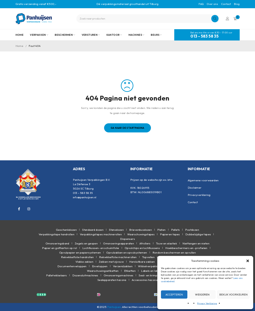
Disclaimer (195, 187)
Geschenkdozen (66, 229)
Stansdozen (116, 229)
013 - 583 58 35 (204, 36)
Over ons (212, 4)
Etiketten (130, 270)
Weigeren (202, 294)
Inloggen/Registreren (227, 19)
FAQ (201, 4)
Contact (226, 4)
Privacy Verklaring (207, 303)
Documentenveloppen (72, 266)
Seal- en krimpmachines (154, 275)
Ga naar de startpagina (127, 128)
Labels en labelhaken (154, 270)
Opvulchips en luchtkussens (142, 248)
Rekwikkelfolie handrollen (77, 257)
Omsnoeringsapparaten (118, 243)
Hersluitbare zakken (142, 261)
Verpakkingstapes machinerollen (101, 234)
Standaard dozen (93, 229)
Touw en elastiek (166, 243)
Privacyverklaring (199, 195)
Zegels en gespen (86, 243)
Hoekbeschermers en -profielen (186, 248)
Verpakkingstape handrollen (56, 234)
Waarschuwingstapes (141, 234)
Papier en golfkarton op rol (59, 248)
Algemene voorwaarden (203, 180)
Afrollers (145, 243)
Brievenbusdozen (140, 229)
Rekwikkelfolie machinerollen (118, 257)
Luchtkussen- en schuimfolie (100, 248)
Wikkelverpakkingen (151, 266)
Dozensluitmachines (85, 275)
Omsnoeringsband (57, 243)
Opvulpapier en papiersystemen (80, 252)
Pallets (175, 229)
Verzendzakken (123, 266)
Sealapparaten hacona (112, 280)
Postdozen (192, 229)
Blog (237, 4)
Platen (161, 229)
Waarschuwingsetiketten (103, 270)
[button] (248, 261)
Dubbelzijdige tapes (198, 234)
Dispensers (127, 238)
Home (19, 46)
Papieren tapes (170, 234)
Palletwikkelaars (56, 275)
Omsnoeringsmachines (118, 275)
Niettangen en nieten (195, 243)
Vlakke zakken (84, 261)
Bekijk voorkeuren (233, 294)
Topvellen (148, 257)
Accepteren (174, 294)
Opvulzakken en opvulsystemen (126, 252)
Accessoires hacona (144, 280)
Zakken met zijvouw (111, 261)
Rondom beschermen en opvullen (174, 252)
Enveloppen (100, 266)
